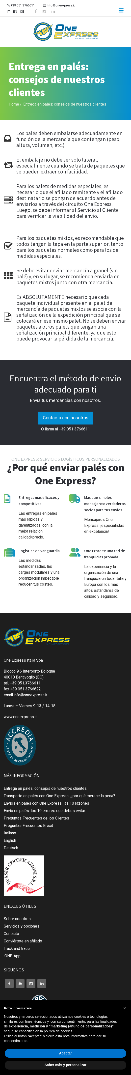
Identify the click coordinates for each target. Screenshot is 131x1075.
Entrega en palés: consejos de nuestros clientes (45, 789)
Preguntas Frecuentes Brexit (28, 826)
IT (8, 11)
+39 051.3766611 (25, 683)
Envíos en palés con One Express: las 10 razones (46, 803)
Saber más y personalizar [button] (65, 1065)
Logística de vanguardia (39, 550)
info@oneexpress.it (59, 5)
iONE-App (12, 956)
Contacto (11, 934)
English (10, 841)
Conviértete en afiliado (23, 941)
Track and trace (17, 949)
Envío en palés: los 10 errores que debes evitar (44, 811)
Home (14, 104)
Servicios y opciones (21, 926)
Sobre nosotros (17, 919)
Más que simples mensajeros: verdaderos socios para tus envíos (105, 503)
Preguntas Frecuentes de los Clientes (36, 818)
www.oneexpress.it (20, 717)
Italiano (10, 833)
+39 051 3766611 (21, 5)
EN (15, 11)
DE (22, 11)
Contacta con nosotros (65, 418)
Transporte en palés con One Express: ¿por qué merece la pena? (59, 796)
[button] (125, 1008)
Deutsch (11, 848)
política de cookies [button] (58, 1031)
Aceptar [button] (65, 1053)
